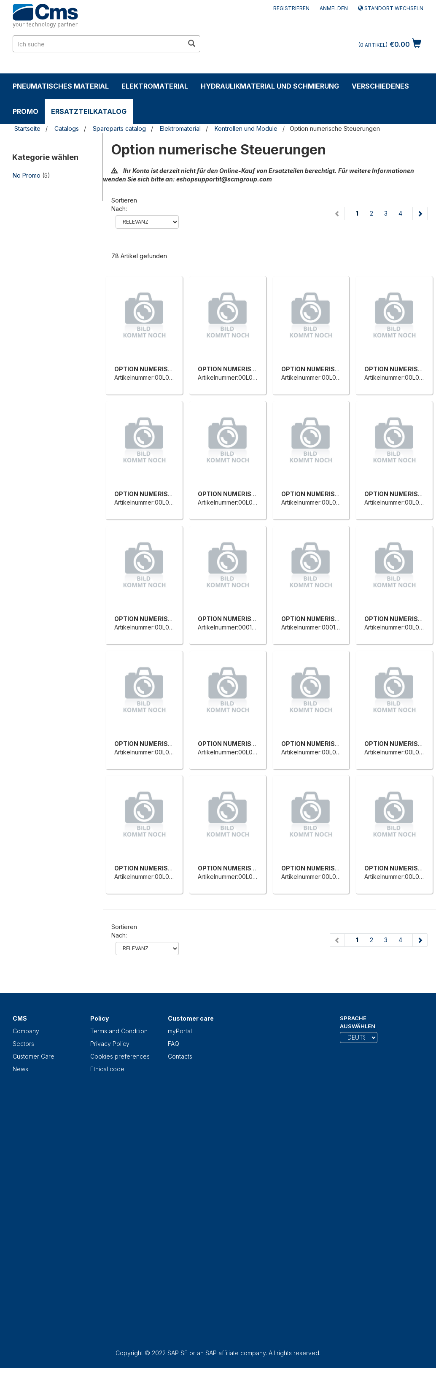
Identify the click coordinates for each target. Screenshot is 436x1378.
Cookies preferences (120, 1056)
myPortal (180, 1031)
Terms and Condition (119, 1031)
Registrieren (291, 8)
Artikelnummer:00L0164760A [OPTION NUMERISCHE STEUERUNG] (154, 502)
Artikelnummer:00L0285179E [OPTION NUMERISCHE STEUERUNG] (320, 502)
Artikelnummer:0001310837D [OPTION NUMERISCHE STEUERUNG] (237, 627)
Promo (25, 111)
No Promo (26, 175)
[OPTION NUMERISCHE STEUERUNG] (144, 323)
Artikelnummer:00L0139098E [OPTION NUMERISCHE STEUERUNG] (153, 377)
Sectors (23, 1043)
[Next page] (419, 213)
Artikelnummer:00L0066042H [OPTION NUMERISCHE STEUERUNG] (322, 752)
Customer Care (33, 1056)
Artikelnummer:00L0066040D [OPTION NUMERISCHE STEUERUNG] (155, 752)
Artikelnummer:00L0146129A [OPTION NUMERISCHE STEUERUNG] (236, 377)
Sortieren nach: (124, 204)
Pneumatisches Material (61, 86)
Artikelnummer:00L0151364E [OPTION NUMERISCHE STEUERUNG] (319, 876)
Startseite (27, 128)
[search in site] (98, 44)
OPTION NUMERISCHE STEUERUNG (167, 369)
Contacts (180, 1056)
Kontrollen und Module (246, 128)
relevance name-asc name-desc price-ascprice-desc (147, 222)
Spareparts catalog (119, 128)
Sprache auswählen (357, 1022)
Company (26, 1031)
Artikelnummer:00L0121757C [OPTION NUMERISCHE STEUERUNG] (153, 876)
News (20, 1069)
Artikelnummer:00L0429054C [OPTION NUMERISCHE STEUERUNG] (154, 627)
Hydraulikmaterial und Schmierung (270, 86)
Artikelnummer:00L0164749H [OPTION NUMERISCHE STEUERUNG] (321, 377)
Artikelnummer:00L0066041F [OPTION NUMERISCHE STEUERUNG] (237, 752)
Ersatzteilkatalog (88, 111)
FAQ (173, 1043)
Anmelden (334, 8)
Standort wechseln (390, 8)
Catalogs (66, 128)
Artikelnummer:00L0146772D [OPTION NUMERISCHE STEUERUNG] (237, 876)
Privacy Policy (109, 1043)
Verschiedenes (380, 86)
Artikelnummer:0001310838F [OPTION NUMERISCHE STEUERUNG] (320, 627)
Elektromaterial (154, 86)
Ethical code (107, 1069)
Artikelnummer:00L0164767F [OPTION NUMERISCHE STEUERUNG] (237, 502)
